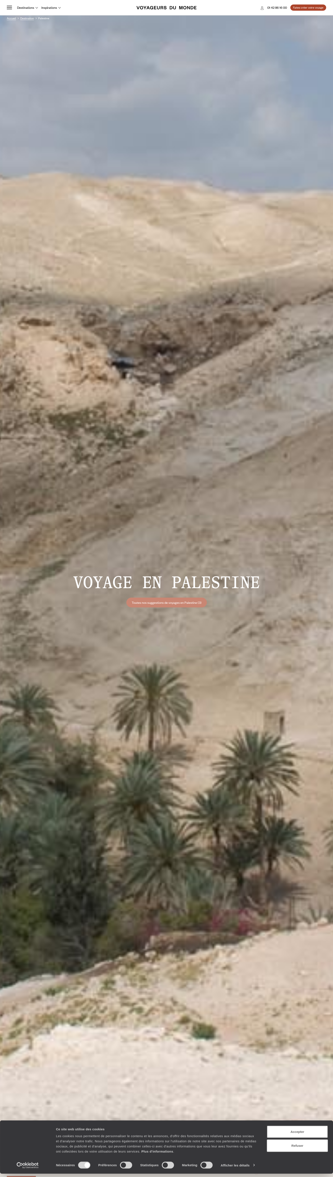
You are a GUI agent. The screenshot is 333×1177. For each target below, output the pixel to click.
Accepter (297, 1135)
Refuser (297, 1149)
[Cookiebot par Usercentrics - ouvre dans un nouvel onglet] (27, 1168)
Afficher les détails (235, 1168)
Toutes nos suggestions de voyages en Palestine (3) (167, 602)
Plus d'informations (157, 1154)
